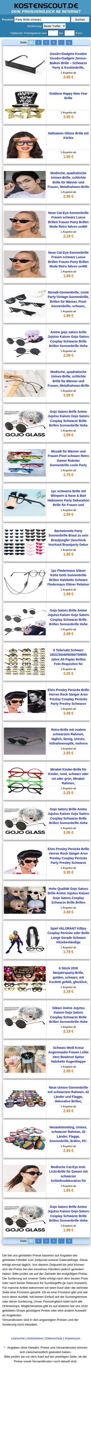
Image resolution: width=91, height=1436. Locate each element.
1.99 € (68, 435)
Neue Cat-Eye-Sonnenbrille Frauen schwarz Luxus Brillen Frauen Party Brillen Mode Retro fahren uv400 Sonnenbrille (68, 222)
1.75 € (68, 475)
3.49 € (68, 713)
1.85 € (68, 554)
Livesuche (18, 1338)
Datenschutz (53, 1338)
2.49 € (68, 634)
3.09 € (68, 395)
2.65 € (68, 753)
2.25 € (68, 793)
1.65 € (68, 1190)
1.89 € (68, 276)
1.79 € (68, 952)
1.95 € (68, 157)
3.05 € (68, 673)
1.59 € (68, 514)
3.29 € (68, 991)
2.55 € (68, 1111)
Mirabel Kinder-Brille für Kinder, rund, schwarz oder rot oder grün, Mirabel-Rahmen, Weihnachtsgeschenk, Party (68, 779)
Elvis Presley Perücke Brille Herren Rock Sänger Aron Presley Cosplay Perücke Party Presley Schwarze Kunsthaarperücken (68, 699)
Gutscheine (35, 1338)
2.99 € (68, 196)
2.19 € (68, 236)
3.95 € (68, 77)
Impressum (72, 1338)
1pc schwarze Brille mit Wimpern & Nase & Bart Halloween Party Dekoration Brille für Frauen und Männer (68, 500)
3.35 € (68, 872)
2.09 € (68, 355)
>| (69, 42)
